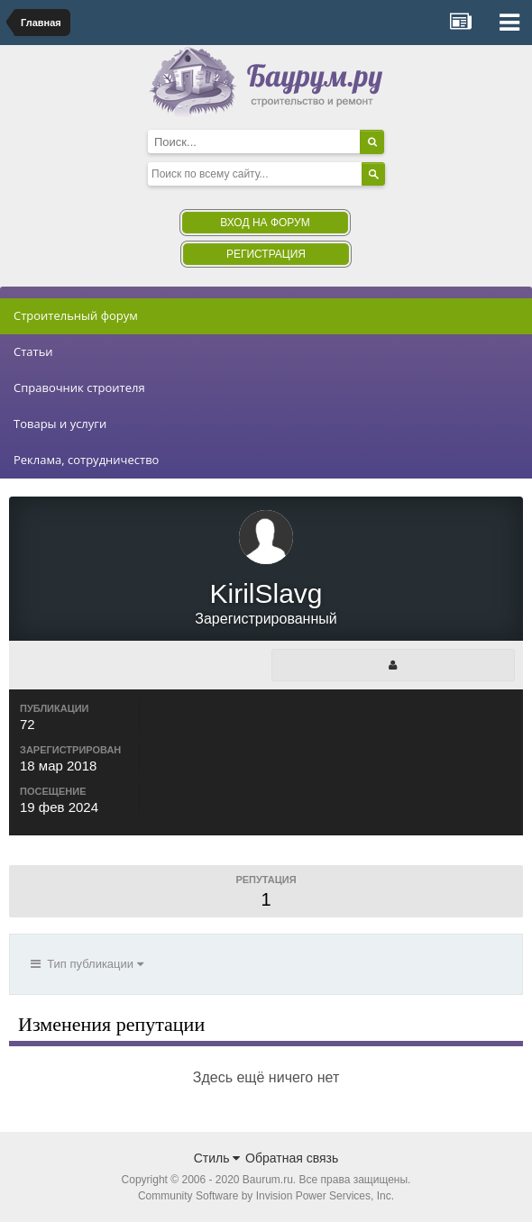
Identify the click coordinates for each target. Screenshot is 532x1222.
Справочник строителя (79, 387)
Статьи (33, 351)
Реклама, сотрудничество (86, 459)
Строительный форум (76, 315)
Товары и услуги (60, 423)
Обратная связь (291, 1158)
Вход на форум (264, 222)
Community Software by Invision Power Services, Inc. (266, 1196)
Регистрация (266, 254)
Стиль (217, 1158)
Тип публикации (87, 964)
